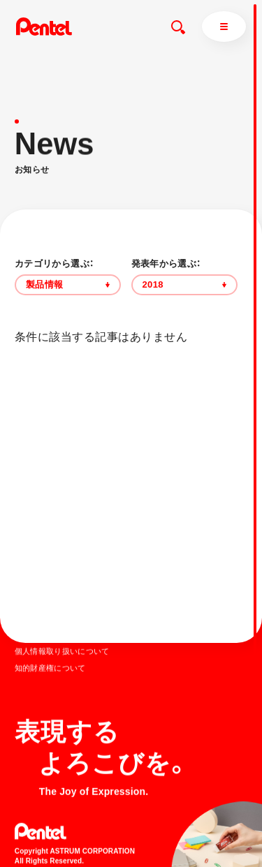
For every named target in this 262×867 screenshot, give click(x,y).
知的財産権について (50, 667)
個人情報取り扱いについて (62, 650)
